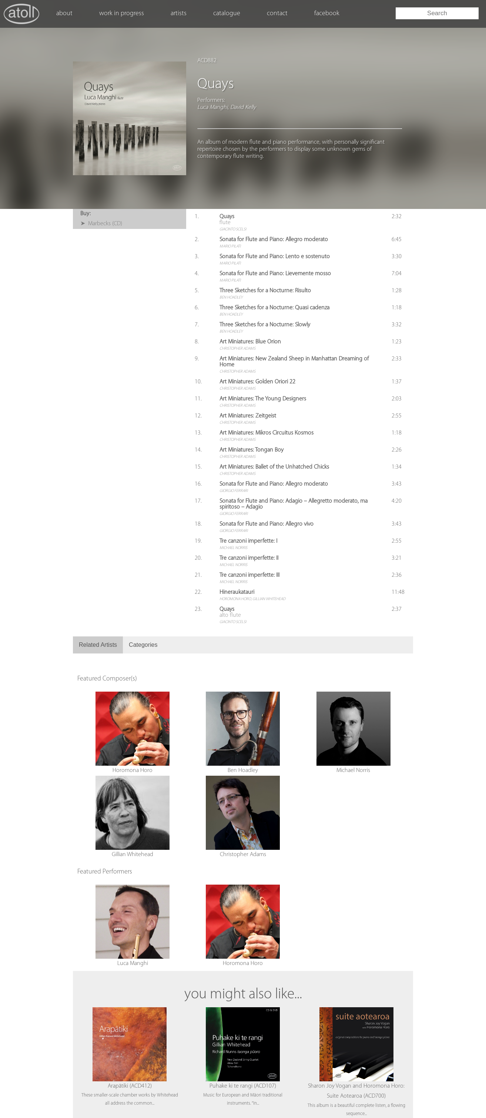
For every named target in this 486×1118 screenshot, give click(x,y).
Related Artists (98, 645)
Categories (143, 645)
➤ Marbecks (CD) (101, 224)
